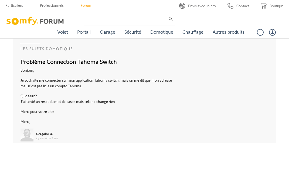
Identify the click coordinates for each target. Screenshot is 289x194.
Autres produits (228, 32)
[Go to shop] (272, 6)
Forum (86, 5)
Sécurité (132, 32)
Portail (84, 32)
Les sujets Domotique (47, 48)
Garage (107, 32)
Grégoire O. (44, 134)
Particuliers (14, 5)
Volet (62, 32)
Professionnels (52, 5)
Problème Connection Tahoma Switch (69, 61)
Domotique (161, 32)
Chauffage (192, 32)
